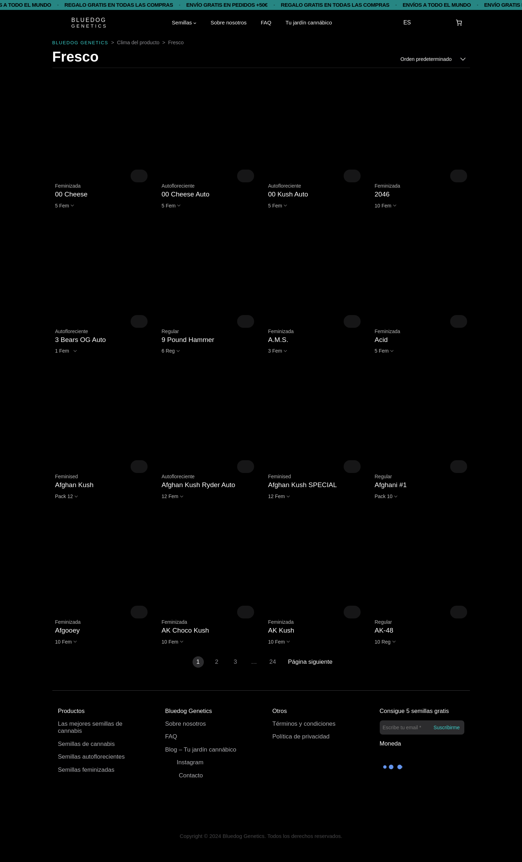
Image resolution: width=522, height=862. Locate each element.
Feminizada (68, 186)
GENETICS (89, 26)
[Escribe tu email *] (422, 727)
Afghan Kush (74, 485)
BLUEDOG (89, 20)
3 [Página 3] (235, 661)
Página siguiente (310, 661)
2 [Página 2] (216, 661)
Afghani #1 (391, 485)
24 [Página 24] (272, 661)
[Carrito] (458, 22)
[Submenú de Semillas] (194, 22)
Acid (381, 339)
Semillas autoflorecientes (91, 756)
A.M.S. (278, 339)
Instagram (190, 762)
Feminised (66, 476)
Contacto (191, 775)
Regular (170, 331)
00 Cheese (71, 194)
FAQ (171, 736)
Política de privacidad (301, 736)
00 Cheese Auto (186, 194)
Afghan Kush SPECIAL (302, 485)
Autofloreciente (178, 186)
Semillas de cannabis (86, 744)
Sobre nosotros (185, 723)
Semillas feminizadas (86, 769)
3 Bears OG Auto (80, 339)
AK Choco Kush (185, 630)
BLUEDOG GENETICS (80, 42)
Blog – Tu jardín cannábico (200, 749)
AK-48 (384, 630)
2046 (382, 194)
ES (407, 22)
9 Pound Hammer (188, 339)
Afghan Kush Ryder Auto (198, 485)
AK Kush (281, 630)
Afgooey (67, 630)
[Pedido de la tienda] (433, 59)
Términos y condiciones (304, 723)
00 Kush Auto (288, 194)
